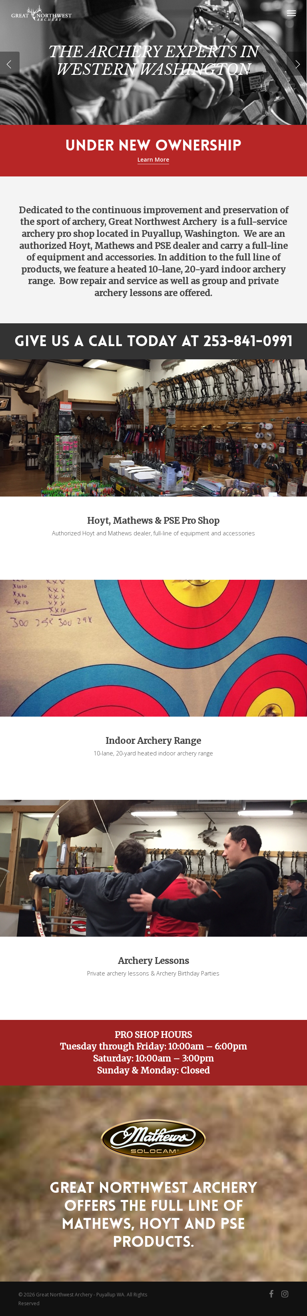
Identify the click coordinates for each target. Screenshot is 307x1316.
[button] (291, 13)
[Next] (297, 64)
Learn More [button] (153, 159)
